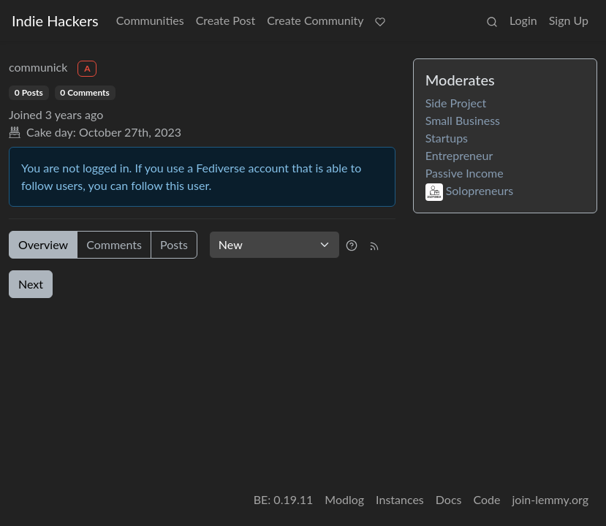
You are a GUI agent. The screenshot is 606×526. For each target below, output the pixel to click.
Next (30, 284)
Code (487, 499)
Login (523, 20)
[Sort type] (274, 245)
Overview (43, 244)
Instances (400, 499)
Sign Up (568, 20)
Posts (174, 244)
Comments (114, 244)
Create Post (226, 20)
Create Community (315, 20)
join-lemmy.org (550, 499)
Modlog (344, 499)
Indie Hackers (55, 20)
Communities (150, 20)
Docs (449, 499)
